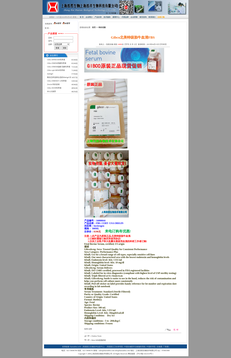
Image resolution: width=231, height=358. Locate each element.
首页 (94, 27)
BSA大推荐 (51, 91)
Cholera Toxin (96, 336)
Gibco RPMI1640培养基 (56, 60)
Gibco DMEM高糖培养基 (56, 63)
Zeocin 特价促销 (53, 84)
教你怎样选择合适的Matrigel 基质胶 (61, 77)
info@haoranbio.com (122, 350)
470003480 (166, 350)
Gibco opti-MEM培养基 (56, 70)
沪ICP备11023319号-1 (145, 354)
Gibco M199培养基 (54, 88)
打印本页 (163, 44)
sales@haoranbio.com (106, 350)
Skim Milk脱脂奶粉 (98, 340)
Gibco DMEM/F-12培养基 (57, 81)
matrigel (50, 74)
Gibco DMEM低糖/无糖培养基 (58, 67)
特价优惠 (102, 27)
